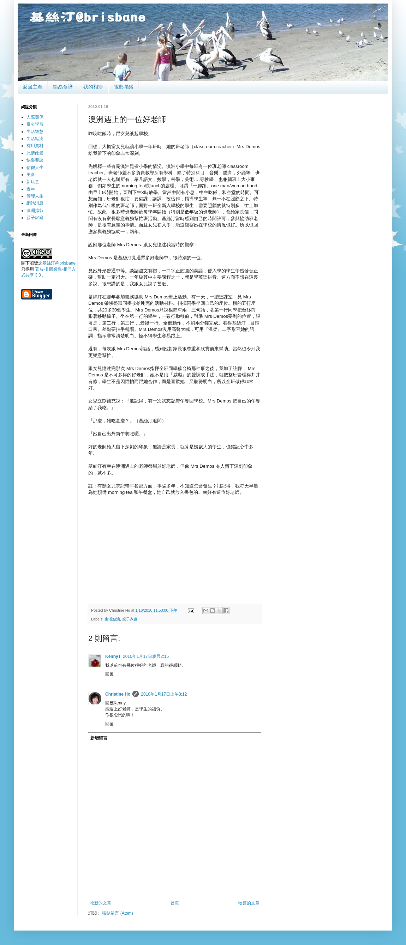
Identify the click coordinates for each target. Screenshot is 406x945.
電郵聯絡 (123, 87)
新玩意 (32, 181)
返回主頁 (32, 87)
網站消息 (34, 203)
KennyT (113, 656)
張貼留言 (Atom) (117, 913)
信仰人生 (34, 167)
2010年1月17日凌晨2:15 (146, 656)
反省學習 (34, 124)
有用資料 (34, 145)
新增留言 (98, 737)
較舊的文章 (248, 903)
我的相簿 (93, 87)
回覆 (109, 674)
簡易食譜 (63, 87)
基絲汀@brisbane (59, 263)
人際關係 (34, 117)
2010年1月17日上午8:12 (164, 694)
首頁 (175, 903)
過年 (30, 189)
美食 (30, 174)
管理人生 (34, 196)
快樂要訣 (34, 160)
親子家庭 (130, 619)
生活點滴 (112, 619)
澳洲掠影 (34, 210)
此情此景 (34, 153)
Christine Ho (117, 694)
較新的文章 (100, 903)
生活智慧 (34, 131)
